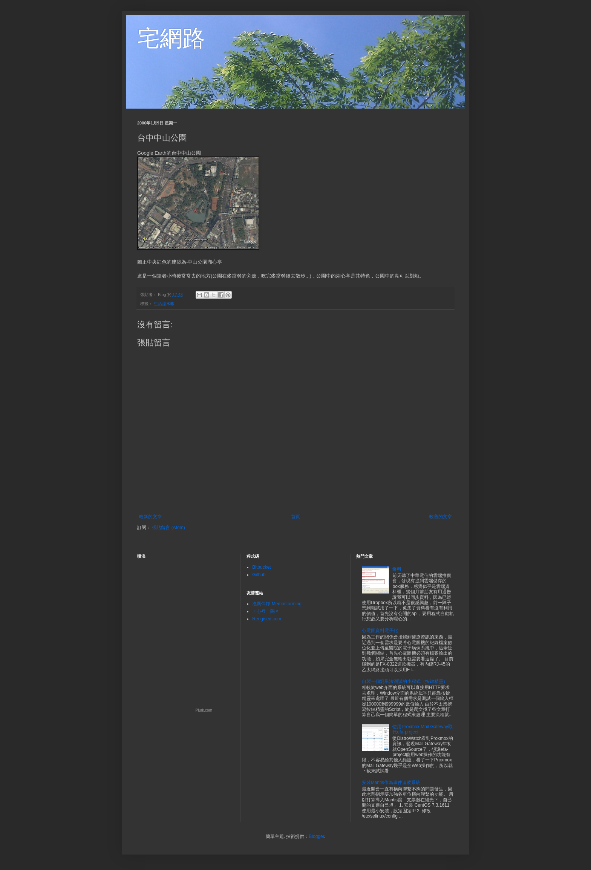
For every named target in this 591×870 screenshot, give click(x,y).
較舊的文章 (440, 516)
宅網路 (171, 38)
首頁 (295, 516)
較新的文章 (150, 516)
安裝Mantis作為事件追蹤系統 (391, 782)
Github (258, 574)
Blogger (316, 836)
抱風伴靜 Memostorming (277, 603)
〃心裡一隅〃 (265, 611)
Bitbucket (261, 567)
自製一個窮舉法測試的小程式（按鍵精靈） (405, 681)
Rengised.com (266, 618)
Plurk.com (204, 710)
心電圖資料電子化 (380, 630)
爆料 (396, 569)
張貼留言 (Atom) (168, 527)
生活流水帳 (164, 303)
